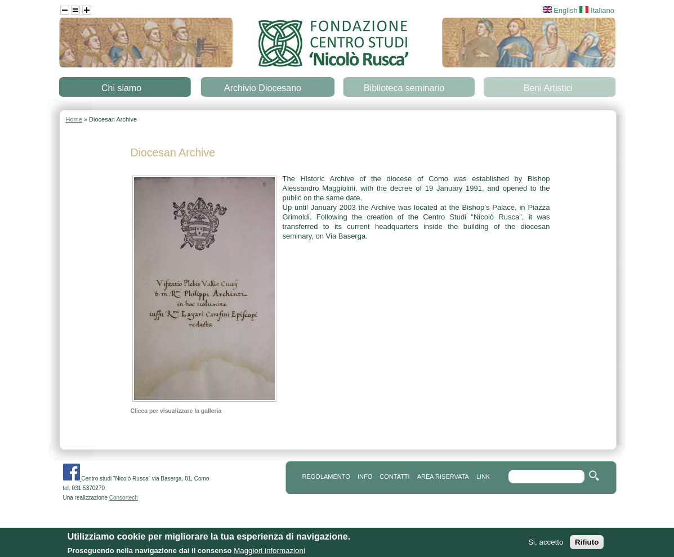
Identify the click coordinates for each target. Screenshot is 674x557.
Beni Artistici (548, 88)
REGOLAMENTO (326, 476)
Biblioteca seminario (404, 88)
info (365, 476)
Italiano (596, 10)
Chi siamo (121, 88)
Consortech (123, 498)
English (560, 10)
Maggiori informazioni (269, 552)
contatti (394, 476)
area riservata (443, 476)
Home (74, 119)
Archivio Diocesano (262, 88)
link (483, 476)
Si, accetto (545, 544)
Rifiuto (587, 544)
